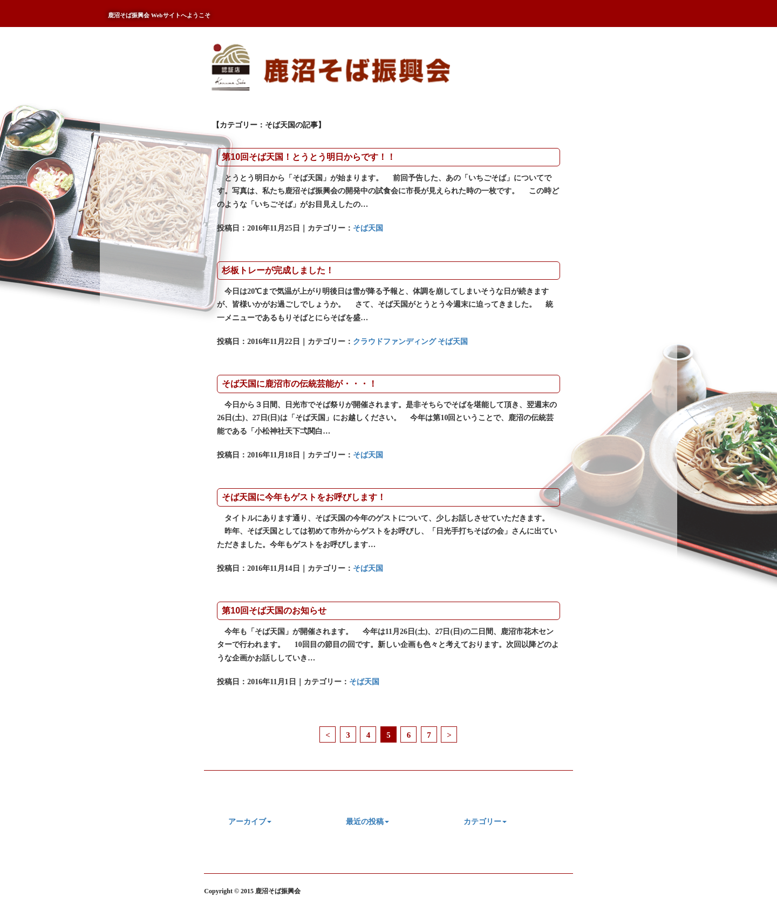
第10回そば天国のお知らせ (274, 610)
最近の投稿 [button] (367, 822)
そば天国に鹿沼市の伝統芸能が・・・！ (299, 383)
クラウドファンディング (394, 342)
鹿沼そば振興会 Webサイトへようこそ (159, 15)
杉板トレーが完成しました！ (278, 270)
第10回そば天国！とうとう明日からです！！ (309, 156)
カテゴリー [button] (485, 822)
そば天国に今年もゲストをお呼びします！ (304, 497)
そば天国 (368, 228)
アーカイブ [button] (249, 822)
